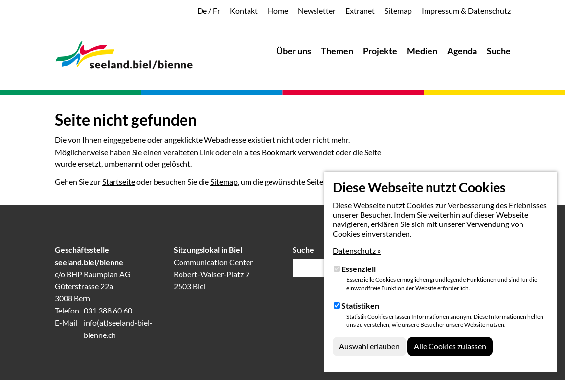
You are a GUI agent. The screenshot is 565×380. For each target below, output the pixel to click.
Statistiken (360, 305)
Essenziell (358, 268)
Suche (303, 249)
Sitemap (224, 181)
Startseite (118, 181)
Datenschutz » (357, 250)
